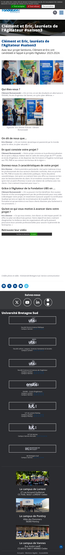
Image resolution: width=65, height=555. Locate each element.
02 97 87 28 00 (39, 414)
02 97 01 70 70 (39, 373)
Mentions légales (31, 553)
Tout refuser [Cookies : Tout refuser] (33, 6)
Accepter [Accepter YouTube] (33, 234)
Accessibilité (43, 553)
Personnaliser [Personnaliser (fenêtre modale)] (48, 6)
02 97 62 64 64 (42, 436)
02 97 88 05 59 (39, 393)
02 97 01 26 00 (39, 329)
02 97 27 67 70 (39, 416)
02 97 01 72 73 (39, 395)
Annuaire (20, 553)
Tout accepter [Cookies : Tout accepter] (18, 6)
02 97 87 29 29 (39, 350)
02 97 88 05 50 (39, 372)
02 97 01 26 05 (39, 457)
